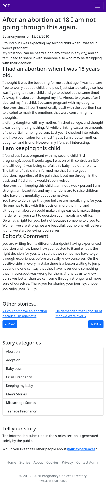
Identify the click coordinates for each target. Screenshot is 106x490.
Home (11, 462)
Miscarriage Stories (21, 402)
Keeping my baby (19, 385)
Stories (25, 462)
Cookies (52, 462)
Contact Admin (87, 462)
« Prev (10, 324)
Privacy (67, 462)
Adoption (13, 360)
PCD (6, 6)
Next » (96, 324)
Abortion (13, 351)
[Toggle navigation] (98, 6)
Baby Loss (14, 368)
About (38, 462)
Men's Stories (16, 394)
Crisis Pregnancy (19, 377)
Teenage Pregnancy (21, 411)
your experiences (81, 449)
